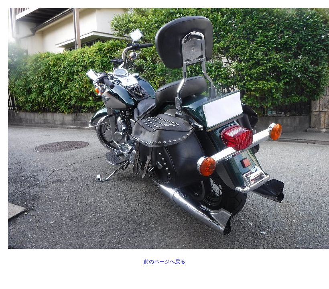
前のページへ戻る (164, 261)
